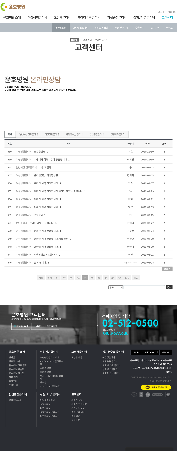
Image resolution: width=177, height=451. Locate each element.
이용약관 (165, 352)
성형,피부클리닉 (118, 134)
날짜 (147, 143)
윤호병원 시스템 (16, 373)
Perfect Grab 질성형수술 (51, 362)
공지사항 (155, 27)
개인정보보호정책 (151, 352)
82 (64, 278)
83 (71, 278)
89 (112, 278)
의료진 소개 (14, 361)
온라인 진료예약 (80, 27)
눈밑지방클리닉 (47, 400)
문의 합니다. (41, 262)
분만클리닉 (21, 223)
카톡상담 (139, 442)
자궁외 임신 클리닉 (111, 373)
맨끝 (136, 278)
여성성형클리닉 (37, 17)
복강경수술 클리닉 (88, 17)
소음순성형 (41, 151)
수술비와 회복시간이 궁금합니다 (51, 159)
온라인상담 (163, 442)
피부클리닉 (45, 408)
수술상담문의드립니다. (47, 254)
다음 (127, 278)
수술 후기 (139, 27)
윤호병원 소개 (12, 17)
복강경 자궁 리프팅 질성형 (51, 377)
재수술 (43, 382)
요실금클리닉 (62, 17)
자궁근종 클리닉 (110, 361)
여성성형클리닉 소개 (49, 357)
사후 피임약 (46, 167)
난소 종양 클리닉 (110, 369)
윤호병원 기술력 (16, 369)
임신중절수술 (15, 400)
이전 (49, 278)
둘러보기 (13, 381)
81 (57, 278)
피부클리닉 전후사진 (49, 416)
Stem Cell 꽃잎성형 (50, 386)
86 (92, 278)
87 (98, 278)
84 (78, 278)
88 (105, 278)
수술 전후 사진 (121, 27)
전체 (10, 134)
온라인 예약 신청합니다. (47, 183)
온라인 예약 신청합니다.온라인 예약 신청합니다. (60, 191)
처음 (41, 278)
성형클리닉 (45, 404)
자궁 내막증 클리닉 (111, 365)
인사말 (12, 357)
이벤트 (169, 27)
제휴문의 (136, 352)
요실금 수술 (76, 357)
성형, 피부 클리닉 (144, 17)
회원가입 (172, 11)
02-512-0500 (149, 431)
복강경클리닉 (109, 357)
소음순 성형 (45, 368)
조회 (164, 143)
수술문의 (40, 215)
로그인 (161, 11)
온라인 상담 (60, 27)
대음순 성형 (45, 372)
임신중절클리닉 (117, 17)
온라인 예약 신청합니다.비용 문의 (52, 238)
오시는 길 (13, 385)
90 (119, 278)
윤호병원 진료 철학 (18, 365)
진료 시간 (13, 377)
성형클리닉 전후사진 (49, 412)
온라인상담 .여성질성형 (47, 175)
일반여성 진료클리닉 (28, 134)
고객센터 (167, 17)
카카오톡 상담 (101, 27)
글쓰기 (167, 268)
